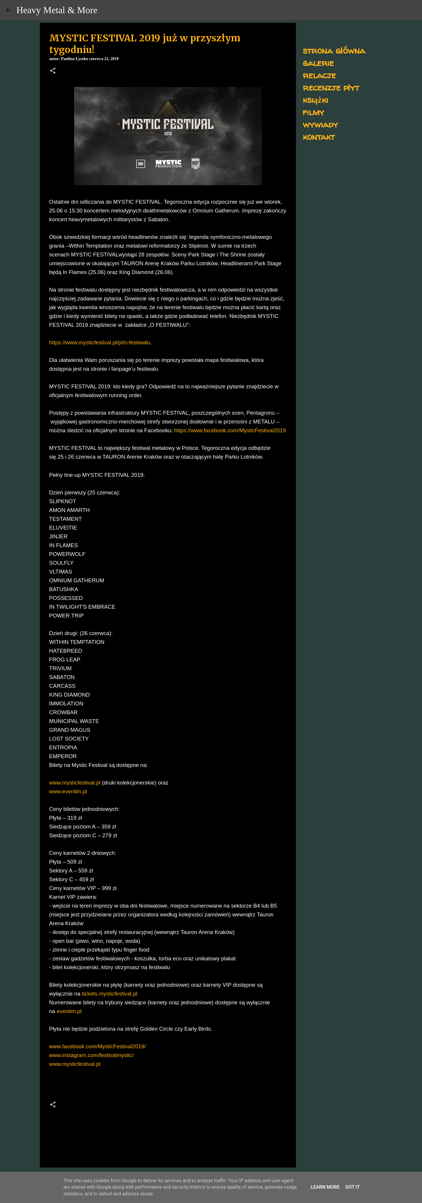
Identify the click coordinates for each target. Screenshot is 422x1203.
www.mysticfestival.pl (75, 783)
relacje (319, 75)
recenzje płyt (331, 87)
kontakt (319, 136)
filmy (313, 112)
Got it (352, 1187)
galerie (318, 63)
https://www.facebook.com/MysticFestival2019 (230, 430)
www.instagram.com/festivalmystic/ (91, 1055)
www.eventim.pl (68, 791)
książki (315, 99)
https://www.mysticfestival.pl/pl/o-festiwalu (99, 342)
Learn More (325, 1187)
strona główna (334, 50)
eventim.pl (69, 1011)
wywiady (320, 124)
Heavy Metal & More (56, 10)
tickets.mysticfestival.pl (109, 994)
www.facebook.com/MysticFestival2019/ (97, 1046)
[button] (52, 71)
